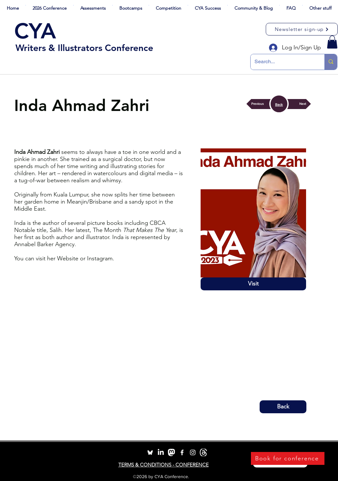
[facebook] (182, 452)
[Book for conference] (287, 458)
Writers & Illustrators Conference (84, 47)
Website (67, 258)
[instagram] (192, 452)
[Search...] (282, 62)
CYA (35, 31)
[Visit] (253, 283)
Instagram (100, 258)
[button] (49, 5)
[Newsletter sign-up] (302, 29)
